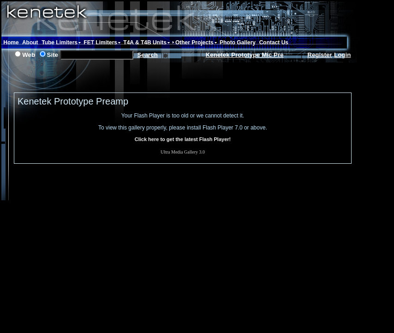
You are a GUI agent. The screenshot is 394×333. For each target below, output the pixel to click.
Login (342, 54)
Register (319, 54)
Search (147, 54)
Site (52, 54)
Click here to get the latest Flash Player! (183, 139)
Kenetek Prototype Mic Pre (245, 54)
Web (28, 54)
